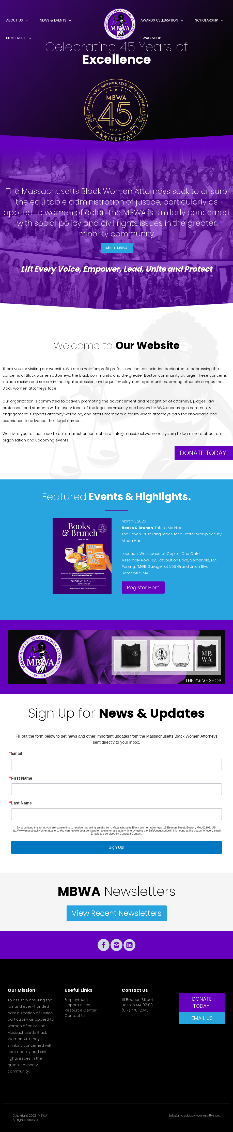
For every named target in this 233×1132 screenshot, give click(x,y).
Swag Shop (151, 38)
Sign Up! (116, 847)
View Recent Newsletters (117, 913)
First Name (21, 778)
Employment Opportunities (77, 1002)
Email (16, 754)
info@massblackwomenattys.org (194, 1116)
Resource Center (81, 1010)
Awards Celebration (159, 20)
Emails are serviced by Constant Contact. (116, 833)
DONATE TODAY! (204, 452)
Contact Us (75, 1015)
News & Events (53, 20)
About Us (14, 20)
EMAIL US (202, 1018)
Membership (16, 38)
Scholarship (206, 20)
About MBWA (117, 248)
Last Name (21, 803)
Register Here (143, 587)
